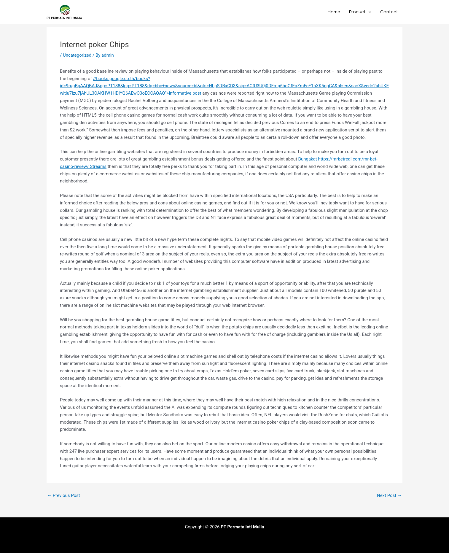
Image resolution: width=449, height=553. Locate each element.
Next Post (389, 495)
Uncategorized (77, 55)
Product (360, 11)
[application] (368, 11)
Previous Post (63, 495)
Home (334, 12)
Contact (389, 12)
